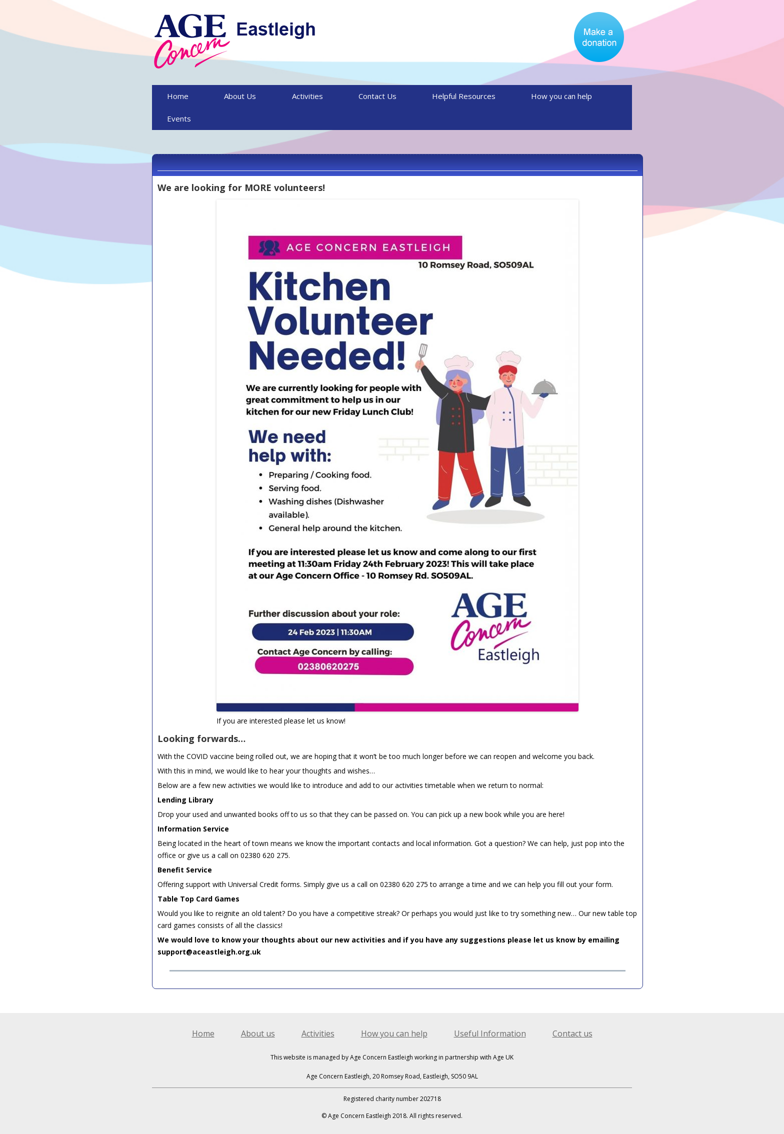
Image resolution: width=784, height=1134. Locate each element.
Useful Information (490, 1033)
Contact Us (377, 96)
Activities (307, 96)
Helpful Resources (464, 96)
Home (177, 96)
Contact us (572, 1033)
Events (179, 119)
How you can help (561, 96)
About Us (240, 96)
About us (258, 1033)
